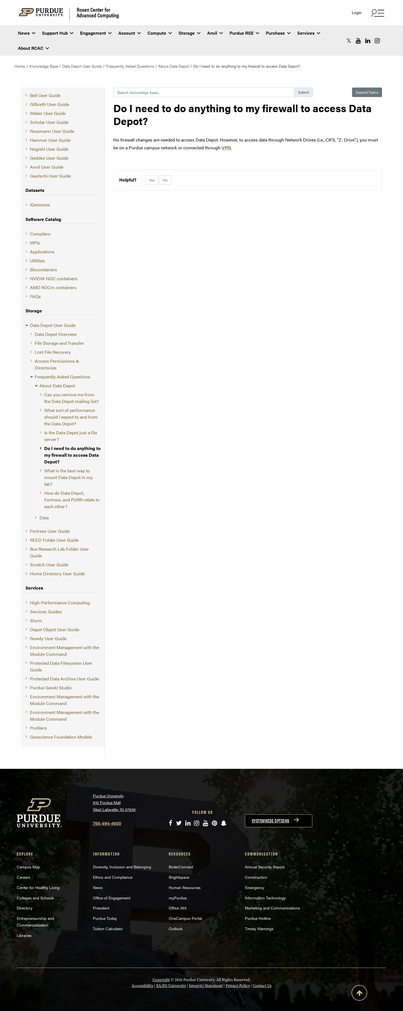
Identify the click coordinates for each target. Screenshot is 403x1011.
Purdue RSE (244, 33)
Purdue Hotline (258, 918)
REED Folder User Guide (54, 540)
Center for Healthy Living (38, 887)
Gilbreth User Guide (49, 104)
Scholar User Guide (49, 122)
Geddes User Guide (49, 158)
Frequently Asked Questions (130, 66)
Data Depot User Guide (82, 66)
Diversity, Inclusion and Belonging (122, 866)
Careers (23, 877)
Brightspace (179, 877)
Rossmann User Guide (52, 131)
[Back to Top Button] (359, 994)
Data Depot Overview (56, 334)
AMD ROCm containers (53, 287)
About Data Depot (173, 66)
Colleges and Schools (35, 898)
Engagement (96, 33)
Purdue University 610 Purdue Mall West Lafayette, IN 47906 (114, 802)
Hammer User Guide (50, 140)
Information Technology (265, 898)
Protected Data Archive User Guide (64, 678)
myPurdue (178, 898)
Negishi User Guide (49, 149)
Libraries (24, 935)
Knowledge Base (43, 66)
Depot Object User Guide (54, 629)
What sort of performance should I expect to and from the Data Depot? (71, 417)
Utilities (37, 260)
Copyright (161, 979)
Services (308, 33)
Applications (42, 251)
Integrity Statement (206, 985)
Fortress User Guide (50, 531)
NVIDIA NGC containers (54, 278)
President (101, 908)
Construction (256, 877)
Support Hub (57, 33)
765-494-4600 (107, 823)
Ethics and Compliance (112, 877)
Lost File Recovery (53, 352)
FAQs (35, 296)
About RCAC (33, 48)
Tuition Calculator (108, 928)
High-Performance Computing (60, 602)
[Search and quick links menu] (377, 13)
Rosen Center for (98, 12)
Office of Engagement (111, 898)
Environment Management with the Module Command (64, 650)
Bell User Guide (45, 95)
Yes (151, 180)
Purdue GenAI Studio (51, 687)
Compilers (40, 233)
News (26, 33)
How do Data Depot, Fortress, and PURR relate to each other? (72, 500)
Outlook (175, 928)
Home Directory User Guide (57, 573)
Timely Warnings (259, 928)
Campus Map (28, 866)
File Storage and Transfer (59, 343)
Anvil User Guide (46, 167)
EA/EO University (171, 985)
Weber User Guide (48, 113)
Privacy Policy (238, 985)
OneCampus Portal (185, 918)
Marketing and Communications (272, 908)
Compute (159, 33)
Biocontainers (43, 269)
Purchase (278, 33)
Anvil (215, 33)
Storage (189, 33)
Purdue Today (105, 918)
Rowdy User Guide (48, 638)
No (165, 180)
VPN (226, 147)
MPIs (35, 242)
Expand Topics (367, 92)
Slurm (36, 620)
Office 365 (178, 908)
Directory (24, 908)
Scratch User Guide (49, 564)
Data (44, 517)
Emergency (254, 887)
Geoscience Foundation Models (61, 737)
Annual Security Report (264, 866)
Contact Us (262, 985)
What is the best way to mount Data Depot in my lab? (68, 477)
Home (20, 66)
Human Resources (185, 887)
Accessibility (142, 985)
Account (129, 33)
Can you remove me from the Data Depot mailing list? (71, 397)
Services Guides (46, 611)
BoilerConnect (181, 866)
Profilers (38, 728)
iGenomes (40, 204)
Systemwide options (270, 821)
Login (357, 12)
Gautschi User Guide (50, 176)
